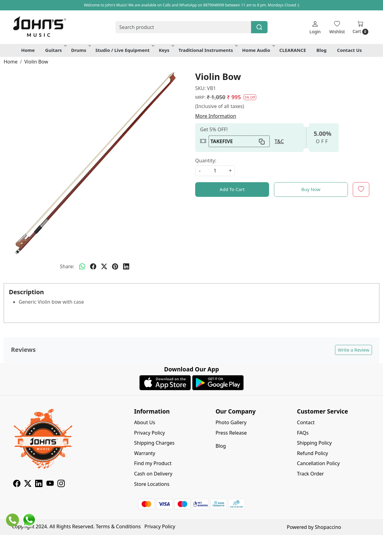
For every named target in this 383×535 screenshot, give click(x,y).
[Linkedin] (39, 484)
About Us (144, 422)
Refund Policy (312, 453)
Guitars (55, 50)
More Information (215, 116)
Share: (67, 266)
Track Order (310, 473)
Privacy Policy (149, 432)
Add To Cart (232, 189)
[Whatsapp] (82, 266)
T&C (279, 141)
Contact (306, 422)
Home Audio (258, 50)
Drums (80, 50)
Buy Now (311, 189)
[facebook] (93, 266)
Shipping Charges (154, 442)
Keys (166, 50)
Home (28, 50)
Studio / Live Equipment (124, 50)
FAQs (302, 432)
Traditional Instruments (208, 50)
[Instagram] (61, 484)
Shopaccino (328, 527)
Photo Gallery (231, 422)
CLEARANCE (292, 50)
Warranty (144, 453)
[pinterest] (115, 266)
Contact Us (349, 50)
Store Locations (152, 484)
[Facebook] (17, 484)
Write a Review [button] (353, 350)
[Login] (315, 27)
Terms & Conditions (118, 526)
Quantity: (205, 160)
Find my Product (152, 463)
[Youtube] (50, 484)
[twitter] (104, 266)
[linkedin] (126, 266)
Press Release (231, 432)
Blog (321, 50)
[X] (28, 484)
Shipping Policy (314, 442)
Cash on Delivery (153, 473)
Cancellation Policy (318, 463)
